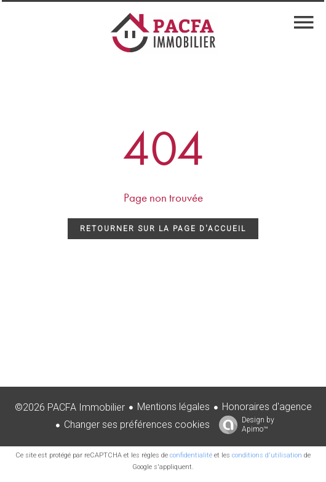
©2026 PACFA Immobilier (70, 407)
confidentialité (191, 455)
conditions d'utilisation (267, 455)
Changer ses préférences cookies (137, 424)
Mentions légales (173, 407)
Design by (243, 425)
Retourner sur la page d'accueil (163, 228)
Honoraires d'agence (267, 407)
